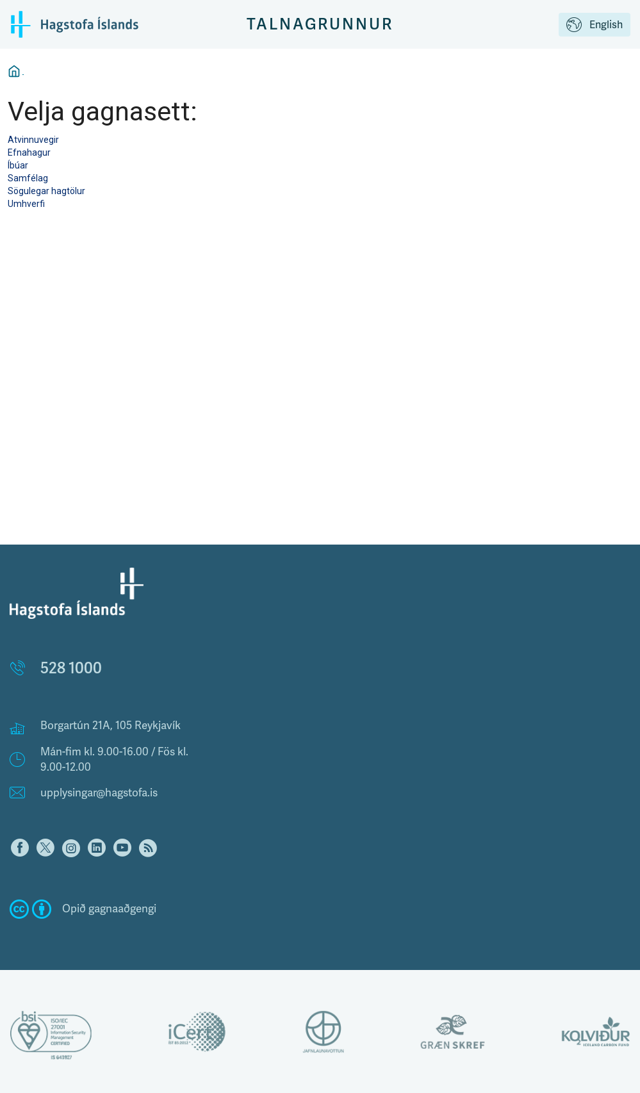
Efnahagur (29, 152)
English (594, 25)
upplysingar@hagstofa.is (99, 793)
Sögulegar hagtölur (46, 191)
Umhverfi (26, 204)
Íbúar (18, 165)
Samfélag (28, 178)
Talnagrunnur (320, 24)
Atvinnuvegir (33, 140)
